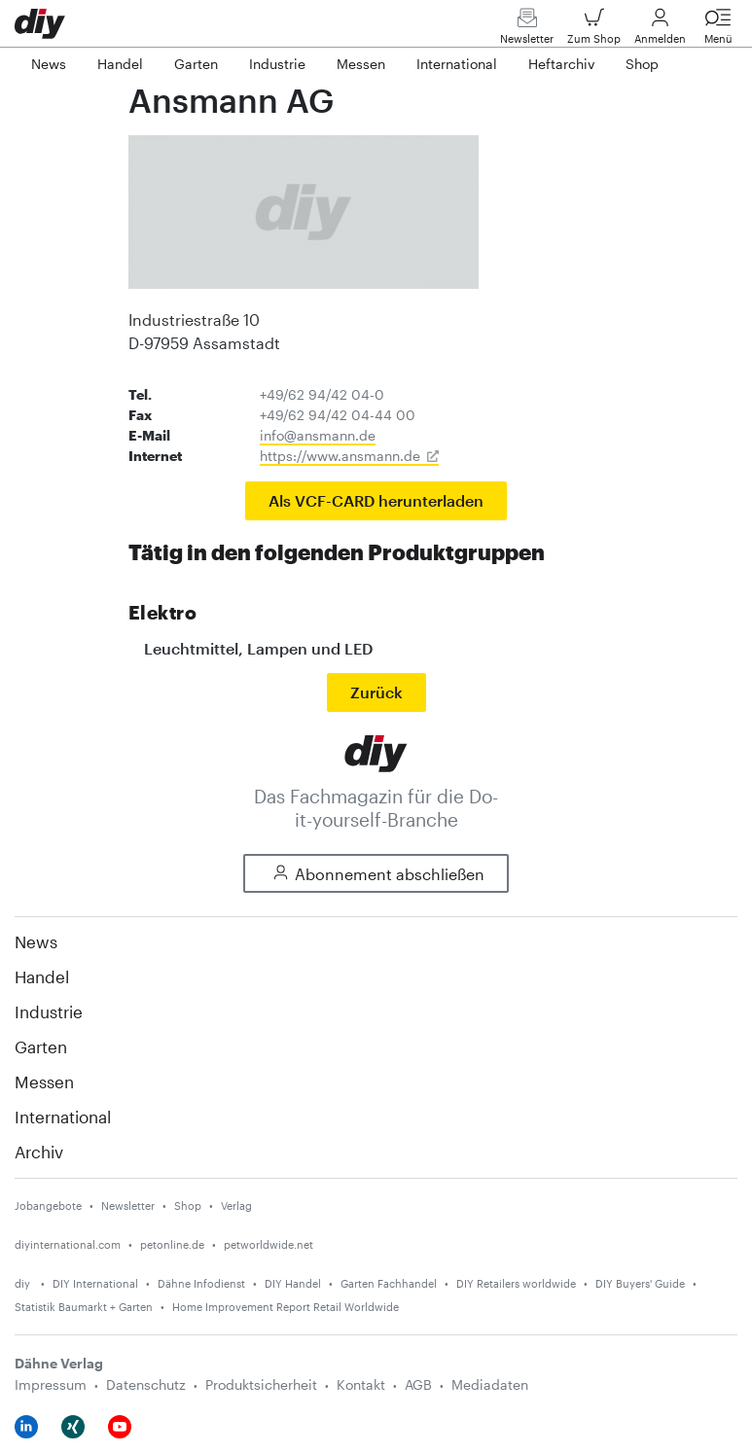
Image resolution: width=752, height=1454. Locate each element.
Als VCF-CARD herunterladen (376, 500)
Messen (44, 1081)
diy (24, 1283)
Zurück (376, 692)
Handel (42, 976)
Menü (717, 31)
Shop (187, 1205)
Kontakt (361, 1384)
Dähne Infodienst (201, 1283)
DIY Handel (293, 1283)
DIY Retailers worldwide (516, 1283)
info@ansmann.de (318, 435)
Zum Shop (594, 31)
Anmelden (660, 31)
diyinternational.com (68, 1244)
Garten (41, 1046)
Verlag (236, 1205)
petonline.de (172, 1244)
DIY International (95, 1283)
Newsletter (527, 31)
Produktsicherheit (261, 1384)
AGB (418, 1384)
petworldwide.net (268, 1244)
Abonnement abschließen (376, 874)
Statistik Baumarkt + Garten (84, 1306)
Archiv (39, 1151)
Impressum (51, 1384)
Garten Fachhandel (388, 1283)
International (63, 1116)
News (36, 941)
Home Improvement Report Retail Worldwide (285, 1306)
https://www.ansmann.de (340, 455)
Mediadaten (489, 1384)
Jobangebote (48, 1205)
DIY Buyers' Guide (640, 1283)
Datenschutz (146, 1384)
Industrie (49, 1011)
